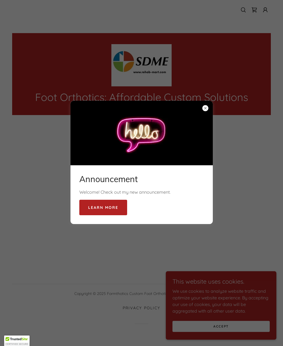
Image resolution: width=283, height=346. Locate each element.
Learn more (103, 207)
